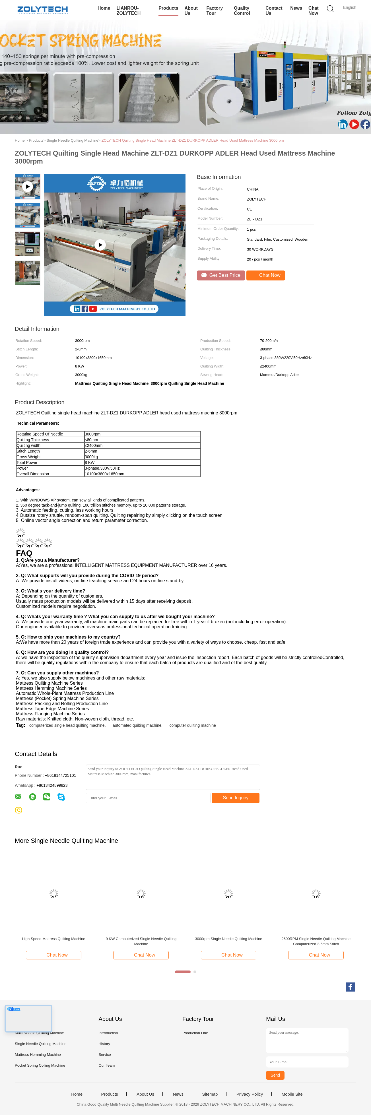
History (104, 1044)
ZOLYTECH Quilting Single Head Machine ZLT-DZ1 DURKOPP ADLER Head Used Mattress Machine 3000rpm (193, 140)
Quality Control (242, 11)
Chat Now (313, 11)
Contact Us (274, 11)
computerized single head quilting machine (67, 725)
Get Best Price (220, 275)
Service (104, 1054)
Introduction (108, 1033)
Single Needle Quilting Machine (40, 1044)
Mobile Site (292, 1094)
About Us (191, 11)
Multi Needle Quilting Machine (39, 1033)
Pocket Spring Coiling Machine (40, 1065)
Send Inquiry (236, 797)
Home (104, 8)
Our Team (106, 1065)
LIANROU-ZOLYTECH (128, 11)
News (296, 8)
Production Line (195, 1033)
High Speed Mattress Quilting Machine (53, 939)
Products (168, 8)
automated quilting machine (137, 725)
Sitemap (210, 1094)
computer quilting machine (193, 725)
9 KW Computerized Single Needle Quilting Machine (141, 941)
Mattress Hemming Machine (38, 1054)
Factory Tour (214, 11)
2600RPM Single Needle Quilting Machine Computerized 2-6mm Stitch (316, 941)
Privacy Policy (249, 1094)
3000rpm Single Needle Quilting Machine (228, 939)
